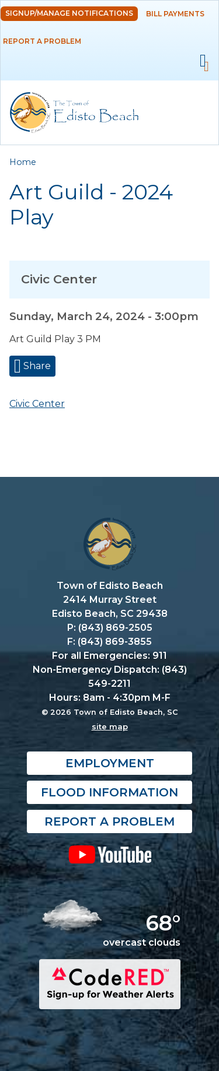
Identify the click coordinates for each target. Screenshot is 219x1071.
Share (36, 365)
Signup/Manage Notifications (69, 13)
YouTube (109, 854)
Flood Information (109, 792)
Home (22, 162)
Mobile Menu (203, 61)
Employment (109, 763)
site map (110, 726)
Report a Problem (42, 41)
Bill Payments (175, 13)
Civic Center (37, 403)
